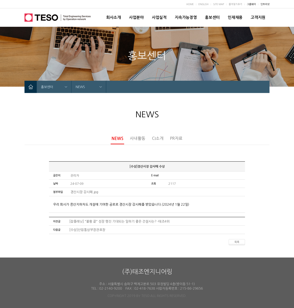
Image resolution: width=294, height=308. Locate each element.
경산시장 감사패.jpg (84, 192)
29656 (198, 288)
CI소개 (158, 138)
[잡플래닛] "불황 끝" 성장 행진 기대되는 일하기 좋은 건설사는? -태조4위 (119, 221)
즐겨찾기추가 (235, 4)
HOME (190, 4)
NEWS (117, 139)
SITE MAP (218, 4)
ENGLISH (203, 4)
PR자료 (176, 138)
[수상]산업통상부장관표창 (87, 229)
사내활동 (137, 138)
